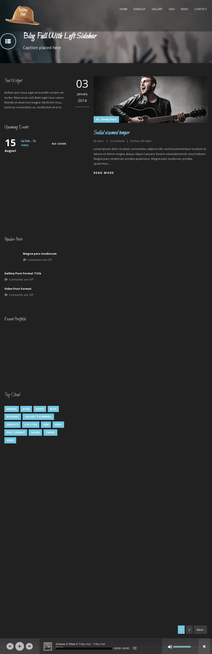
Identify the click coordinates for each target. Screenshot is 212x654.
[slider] (84, 648)
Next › (200, 630)
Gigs (172, 9)
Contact (200, 9)
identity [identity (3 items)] (12, 424)
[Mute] (170, 647)
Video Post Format (18, 289)
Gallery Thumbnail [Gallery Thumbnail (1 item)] (38, 416)
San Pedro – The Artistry (28, 143)
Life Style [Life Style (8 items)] (30, 424)
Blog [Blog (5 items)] (53, 409)
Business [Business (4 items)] (13, 416)
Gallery (157, 9)
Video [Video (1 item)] (10, 440)
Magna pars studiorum (40, 254)
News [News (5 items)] (58, 424)
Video (184, 9)
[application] (106, 646)
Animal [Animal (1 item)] (12, 409)
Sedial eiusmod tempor (111, 133)
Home (123, 9)
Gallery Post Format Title (22, 273)
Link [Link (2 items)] (46, 424)
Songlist (139, 9)
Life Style (145, 141)
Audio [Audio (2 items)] (40, 409)
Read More (104, 173)
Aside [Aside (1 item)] (26, 409)
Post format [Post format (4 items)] (16, 432)
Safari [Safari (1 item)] (35, 432)
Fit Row (134, 141)
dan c (100, 141)
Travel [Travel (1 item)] (50, 432)
